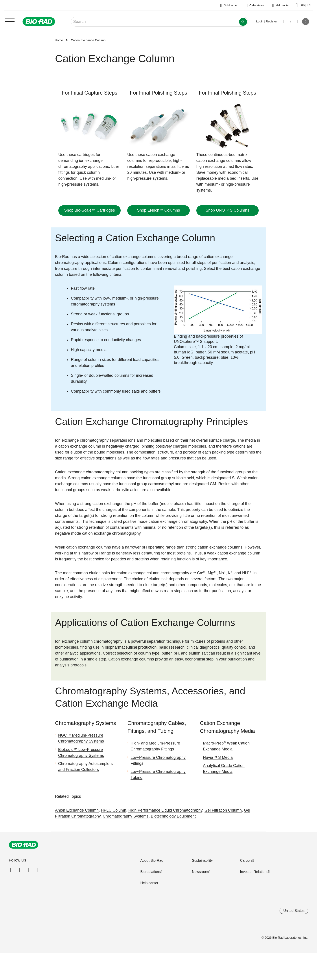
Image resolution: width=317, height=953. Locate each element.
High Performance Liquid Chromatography (165, 810)
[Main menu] (9, 21)
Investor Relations (254, 872)
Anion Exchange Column (77, 810)
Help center (149, 883)
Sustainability (202, 860)
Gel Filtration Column (223, 810)
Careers (246, 860)
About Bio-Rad (151, 860)
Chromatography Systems (126, 816)
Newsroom (200, 872)
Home (59, 40)
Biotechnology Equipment (173, 816)
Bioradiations (150, 872)
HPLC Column (113, 810)
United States (293, 911)
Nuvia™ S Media (218, 757)
